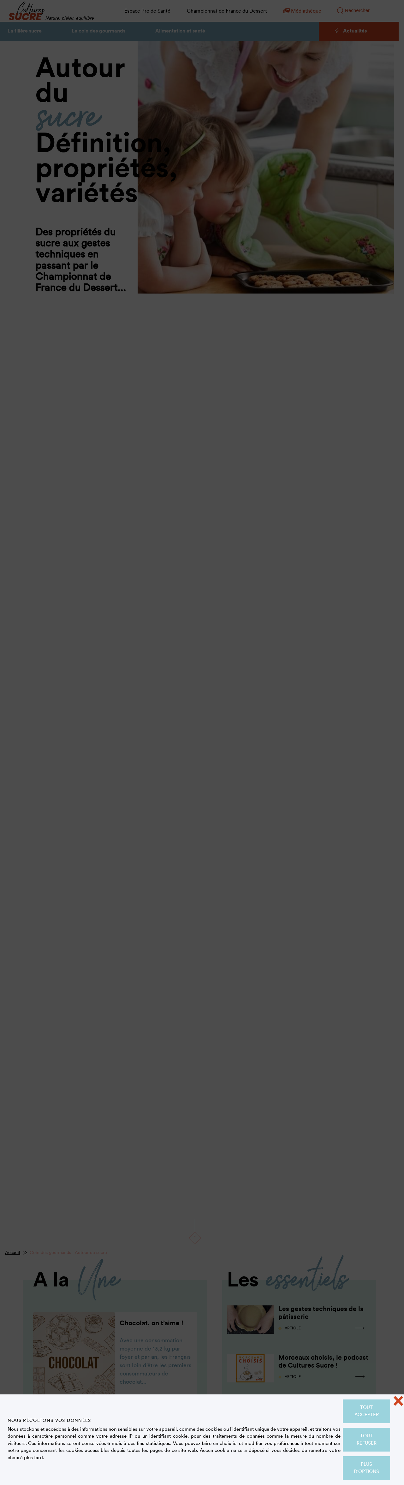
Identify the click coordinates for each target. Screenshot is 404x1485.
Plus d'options (366, 1468)
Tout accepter (366, 1411)
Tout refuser (367, 1440)
